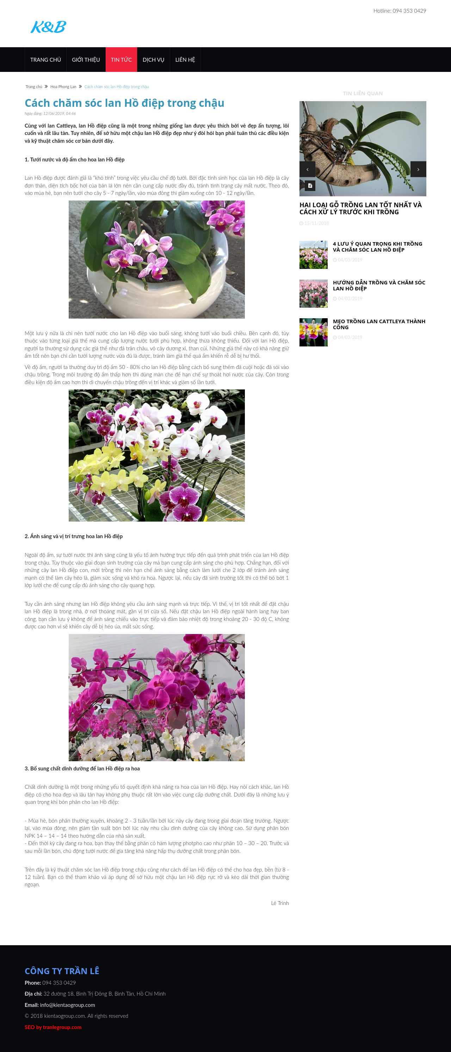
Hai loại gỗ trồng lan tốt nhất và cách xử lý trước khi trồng (360, 208)
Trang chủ (45, 59)
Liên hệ (185, 59)
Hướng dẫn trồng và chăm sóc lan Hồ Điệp (379, 285)
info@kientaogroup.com (67, 1005)
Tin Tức (121, 59)
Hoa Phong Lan (63, 86)
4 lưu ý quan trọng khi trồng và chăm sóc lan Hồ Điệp (377, 246)
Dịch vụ (154, 59)
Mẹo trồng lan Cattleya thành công (379, 324)
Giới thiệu (86, 59)
